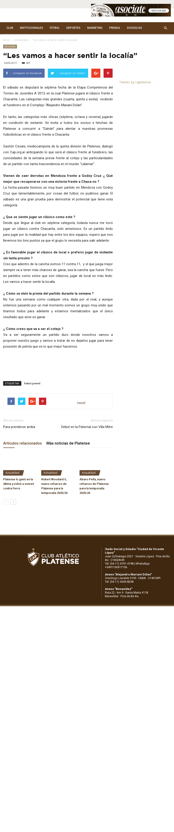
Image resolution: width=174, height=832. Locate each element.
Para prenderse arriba (19, 427)
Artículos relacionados (22, 443)
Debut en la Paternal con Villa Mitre (87, 427)
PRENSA (114, 27)
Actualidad (21, 40)
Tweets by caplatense (135, 82)
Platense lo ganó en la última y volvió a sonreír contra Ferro (18, 484)
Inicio (6, 40)
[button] (165, 28)
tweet (81, 403)
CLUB (10, 27)
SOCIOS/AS (134, 27)
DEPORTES (73, 27)
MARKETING (94, 27)
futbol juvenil (32, 383)
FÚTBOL (55, 27)
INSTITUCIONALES (31, 27)
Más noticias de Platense (68, 443)
